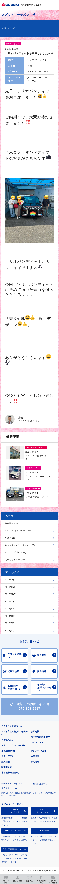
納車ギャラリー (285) (16, 559)
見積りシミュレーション (42, 810)
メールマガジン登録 (12, 830)
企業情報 (35, 756)
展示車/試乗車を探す (40, 737)
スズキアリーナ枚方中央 (18, 15)
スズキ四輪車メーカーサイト (12, 810)
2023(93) (9, 623)
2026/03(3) (10, 587)
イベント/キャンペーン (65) (18, 530)
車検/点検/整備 (8, 751)
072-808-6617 (29, 708)
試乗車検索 (6, 767)
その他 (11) (10, 538)
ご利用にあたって (39, 783)
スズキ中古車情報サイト (13, 849)
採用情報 (35, 762)
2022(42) (9, 630)
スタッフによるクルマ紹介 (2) (20, 545)
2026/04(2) (10, 580)
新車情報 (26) (12, 523)
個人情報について (9, 788)
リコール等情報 (42, 830)
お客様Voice (7, 740)
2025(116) (10, 609)
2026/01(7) (10, 601)
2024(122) (10, 616)
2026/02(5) (10, 594)
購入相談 (5, 762)
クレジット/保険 (38, 751)
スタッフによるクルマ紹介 (13, 745)
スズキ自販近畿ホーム (11, 726)
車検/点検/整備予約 (10, 772)
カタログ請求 (7, 756)
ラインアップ (37, 742)
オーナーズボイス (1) (15, 552)
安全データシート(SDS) (12, 783)
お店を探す (36, 731)
